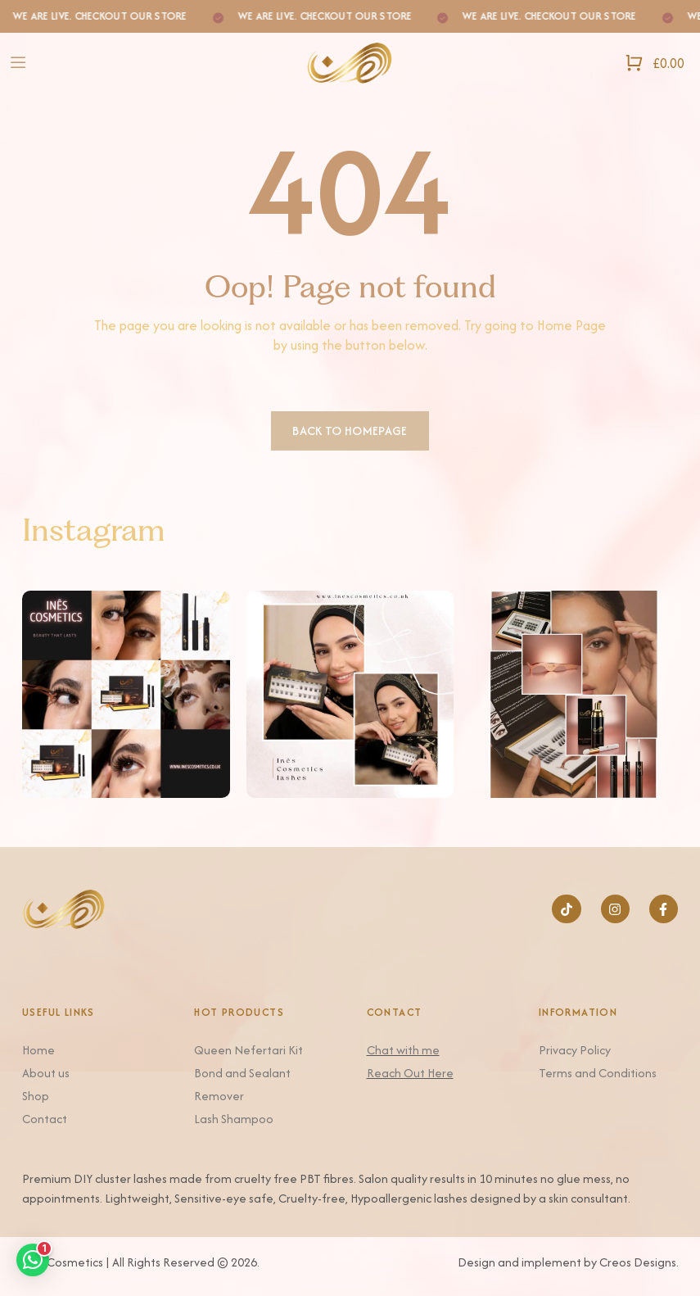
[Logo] (350, 62)
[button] (32, 1260)
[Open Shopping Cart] (654, 62)
